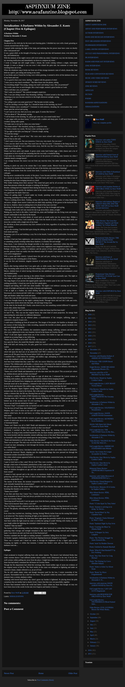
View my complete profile (102, 123)
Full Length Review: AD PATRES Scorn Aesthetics (102, 420)
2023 (90, 325)
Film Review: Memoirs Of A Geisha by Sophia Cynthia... (102, 488)
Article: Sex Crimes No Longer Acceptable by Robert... (101, 453)
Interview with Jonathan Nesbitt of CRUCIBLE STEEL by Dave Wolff (108, 188)
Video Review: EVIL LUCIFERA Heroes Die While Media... (101, 609)
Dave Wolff (100, 119)
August (93, 621)
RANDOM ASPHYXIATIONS (96, 103)
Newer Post (9, 673)
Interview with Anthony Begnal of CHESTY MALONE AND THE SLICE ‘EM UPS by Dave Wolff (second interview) (108, 205)
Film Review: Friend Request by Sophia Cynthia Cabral (101, 483)
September (94, 617)
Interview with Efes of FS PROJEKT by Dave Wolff (100, 374)
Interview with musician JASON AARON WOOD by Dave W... (101, 584)
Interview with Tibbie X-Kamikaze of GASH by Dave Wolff (108, 173)
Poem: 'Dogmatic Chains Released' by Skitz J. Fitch (102, 519)
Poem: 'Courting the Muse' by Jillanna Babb (100, 528)
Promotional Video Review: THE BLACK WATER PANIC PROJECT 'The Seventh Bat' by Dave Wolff (107, 241)
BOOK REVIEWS (91, 70)
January (93, 646)
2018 (90, 343)
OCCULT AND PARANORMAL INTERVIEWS (102, 53)
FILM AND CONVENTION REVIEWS (99, 74)
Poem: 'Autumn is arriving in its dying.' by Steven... (101, 508)
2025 (90, 318)
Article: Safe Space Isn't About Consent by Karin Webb (100, 425)
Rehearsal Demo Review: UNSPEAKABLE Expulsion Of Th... (102, 471)
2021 (90, 332)
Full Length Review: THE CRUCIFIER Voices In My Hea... (102, 431)
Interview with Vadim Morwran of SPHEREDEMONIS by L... (102, 477)
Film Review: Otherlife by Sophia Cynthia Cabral (102, 390)
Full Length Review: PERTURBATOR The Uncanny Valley (102, 397)
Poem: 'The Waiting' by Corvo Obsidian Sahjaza (100, 562)
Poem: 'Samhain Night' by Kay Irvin (102, 523)
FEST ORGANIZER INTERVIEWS (98, 41)
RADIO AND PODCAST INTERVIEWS (99, 62)
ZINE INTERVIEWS (92, 66)
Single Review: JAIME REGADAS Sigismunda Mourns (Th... (102, 368)
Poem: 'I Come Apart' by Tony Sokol (102, 503)
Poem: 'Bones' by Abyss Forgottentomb (98, 573)
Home (41, 673)
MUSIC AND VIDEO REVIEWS (97, 78)
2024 (90, 322)
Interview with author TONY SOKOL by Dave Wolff (106, 141)
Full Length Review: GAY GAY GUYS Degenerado (101, 590)
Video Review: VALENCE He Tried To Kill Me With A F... (102, 442)
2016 (90, 650)
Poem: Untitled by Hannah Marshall (102, 547)
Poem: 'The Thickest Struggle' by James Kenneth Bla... (101, 539)
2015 (90, 654)
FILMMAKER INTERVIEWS (96, 45)
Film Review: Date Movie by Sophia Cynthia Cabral (100, 464)
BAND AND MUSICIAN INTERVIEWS (99, 37)
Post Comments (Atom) (45, 680)
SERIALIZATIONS (17, 596)
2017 (90, 346)
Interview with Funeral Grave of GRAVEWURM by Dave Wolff (107, 156)
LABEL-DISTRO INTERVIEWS (97, 49)
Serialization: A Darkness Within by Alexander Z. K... (102, 403)
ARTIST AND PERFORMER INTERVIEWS (101, 29)
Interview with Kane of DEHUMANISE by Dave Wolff (107, 258)
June (92, 628)
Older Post (72, 673)
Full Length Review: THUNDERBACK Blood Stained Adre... (102, 602)
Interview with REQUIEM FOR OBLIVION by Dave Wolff (101, 596)
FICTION (88, 94)
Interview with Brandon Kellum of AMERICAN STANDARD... (102, 357)
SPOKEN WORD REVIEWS (95, 82)
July (91, 625)
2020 (90, 336)
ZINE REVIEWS (91, 86)
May (92, 632)
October (93, 614)
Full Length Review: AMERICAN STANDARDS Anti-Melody (102, 447)
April (92, 635)
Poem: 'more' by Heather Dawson (101, 543)
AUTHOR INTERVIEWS (94, 33)
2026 (90, 315)
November (94, 353)
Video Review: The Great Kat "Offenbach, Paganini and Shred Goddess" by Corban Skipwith (107, 223)
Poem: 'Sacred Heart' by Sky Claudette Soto (100, 514)
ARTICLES (89, 90)
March (92, 639)
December (94, 349)
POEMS (88, 99)
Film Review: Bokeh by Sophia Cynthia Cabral (101, 379)
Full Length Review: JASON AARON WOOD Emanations (101, 414)
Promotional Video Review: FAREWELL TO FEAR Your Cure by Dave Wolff (108, 276)
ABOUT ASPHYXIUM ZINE (95, 25)
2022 (90, 329)
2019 (90, 339)
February (93, 642)
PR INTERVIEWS (91, 57)
